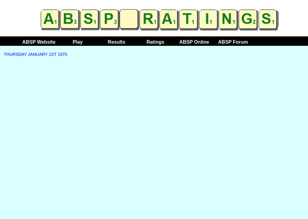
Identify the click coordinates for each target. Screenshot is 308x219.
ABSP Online (194, 42)
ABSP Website (39, 42)
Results (116, 42)
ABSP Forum (233, 42)
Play (78, 42)
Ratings (155, 42)
